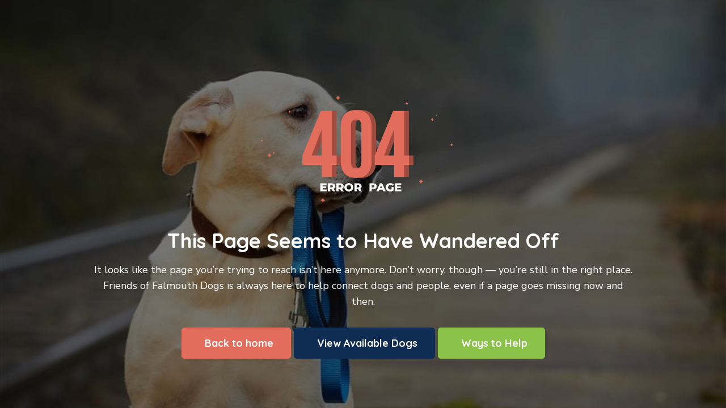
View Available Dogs (367, 343)
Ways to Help (494, 343)
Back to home (239, 343)
